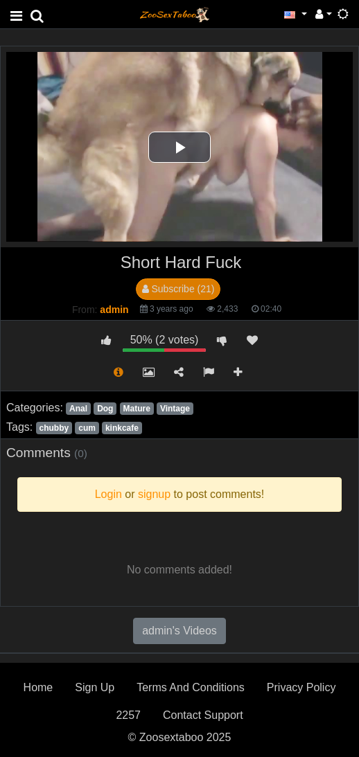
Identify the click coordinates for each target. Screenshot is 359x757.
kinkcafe (122, 428)
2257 (128, 715)
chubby (54, 428)
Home (38, 687)
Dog (105, 408)
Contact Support (203, 715)
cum (87, 428)
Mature (136, 408)
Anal (78, 408)
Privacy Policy (301, 687)
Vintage (175, 408)
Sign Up (94, 687)
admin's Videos (179, 630)
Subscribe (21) (178, 288)
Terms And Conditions (191, 687)
